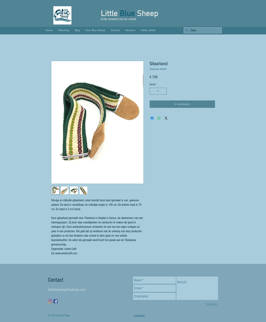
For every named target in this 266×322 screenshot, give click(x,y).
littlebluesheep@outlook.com (67, 290)
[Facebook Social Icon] (55, 301)
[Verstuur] (211, 304)
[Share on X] (166, 118)
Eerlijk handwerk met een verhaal (119, 19)
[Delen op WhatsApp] (159, 118)
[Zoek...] (202, 30)
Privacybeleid (139, 315)
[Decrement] (152, 91)
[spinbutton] (158, 91)
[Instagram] (50, 301)
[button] (216, 17)
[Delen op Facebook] (152, 118)
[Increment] (163, 91)
